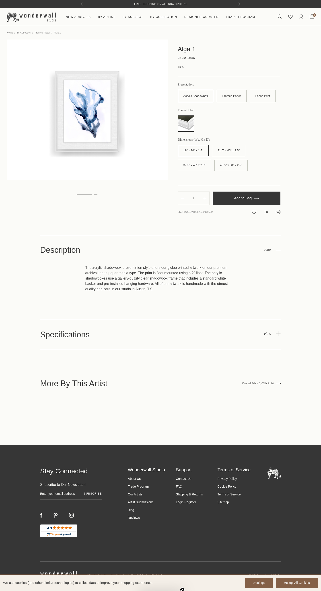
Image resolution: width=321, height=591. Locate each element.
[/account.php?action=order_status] (301, 17)
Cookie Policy (227, 486)
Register (190, 502)
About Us (134, 478)
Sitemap (223, 502)
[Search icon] (280, 17)
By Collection (163, 17)
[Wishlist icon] (290, 17)
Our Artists (135, 494)
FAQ (179, 486)
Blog (131, 510)
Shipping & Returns (189, 494)
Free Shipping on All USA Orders (160, 4)
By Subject (132, 17)
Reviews (134, 518)
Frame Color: (186, 110)
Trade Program (240, 17)
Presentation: (186, 85)
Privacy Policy (227, 478)
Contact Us (183, 478)
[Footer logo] (274, 473)
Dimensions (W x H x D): (194, 140)
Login (179, 502)
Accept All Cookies (297, 583)
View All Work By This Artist (261, 383)
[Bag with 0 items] (312, 17)
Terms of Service (229, 494)
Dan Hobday (186, 57)
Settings (259, 583)
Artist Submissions (141, 502)
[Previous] (81, 4)
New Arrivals (78, 17)
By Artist (106, 17)
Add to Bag (246, 198)
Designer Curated (201, 17)
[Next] (239, 4)
